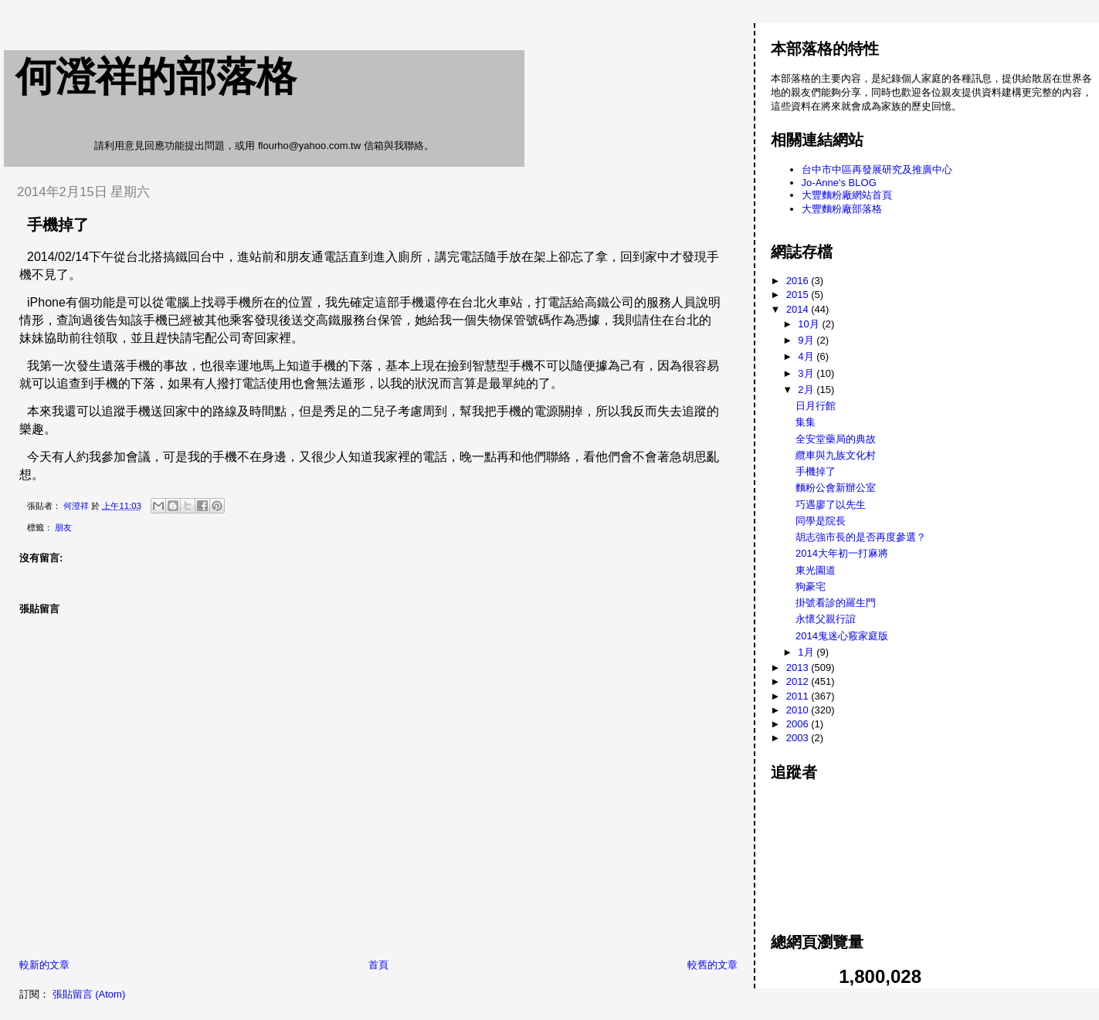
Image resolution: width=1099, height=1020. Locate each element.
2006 (799, 724)
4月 (807, 356)
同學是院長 (820, 521)
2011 (799, 696)
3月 (807, 373)
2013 (799, 667)
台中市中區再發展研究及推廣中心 (877, 169)
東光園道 (815, 570)
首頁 (378, 965)
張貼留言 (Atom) (89, 994)
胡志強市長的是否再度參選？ (860, 537)
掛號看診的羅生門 (835, 602)
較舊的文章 (712, 965)
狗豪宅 (810, 586)
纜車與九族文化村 (835, 455)
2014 (799, 309)
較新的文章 (44, 965)
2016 (799, 280)
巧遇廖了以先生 (830, 504)
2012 (799, 681)
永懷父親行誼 (825, 619)
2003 (799, 738)
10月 (810, 324)
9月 (807, 340)
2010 (799, 710)
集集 (805, 422)
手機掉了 (815, 471)
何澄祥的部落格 (156, 76)
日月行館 (815, 406)
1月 (807, 652)
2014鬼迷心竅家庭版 (841, 636)
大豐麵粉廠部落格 (842, 209)
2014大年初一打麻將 (841, 553)
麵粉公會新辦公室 (835, 487)
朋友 (63, 527)
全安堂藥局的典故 (835, 439)
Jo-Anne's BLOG (839, 182)
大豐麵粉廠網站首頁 (847, 195)
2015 (799, 294)
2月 (807, 389)
